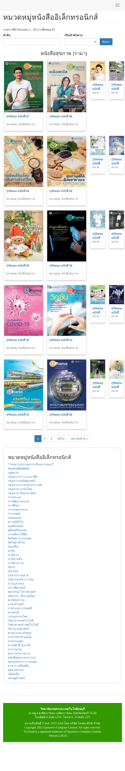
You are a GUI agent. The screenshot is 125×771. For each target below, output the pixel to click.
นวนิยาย (13, 554)
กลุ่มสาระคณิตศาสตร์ (21, 480)
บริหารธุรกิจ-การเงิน (21, 579)
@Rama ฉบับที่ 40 (116, 163)
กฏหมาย (13, 472)
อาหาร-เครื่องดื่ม (18, 665)
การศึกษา (14, 505)
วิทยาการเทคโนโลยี (20, 620)
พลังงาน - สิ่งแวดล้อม (21, 596)
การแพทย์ (14, 513)
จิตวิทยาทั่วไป (16, 542)
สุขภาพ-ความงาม (19, 653)
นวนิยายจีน (15, 559)
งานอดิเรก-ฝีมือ (17, 534)
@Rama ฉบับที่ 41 (97, 163)
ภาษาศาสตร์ (16, 604)
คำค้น (6, 35)
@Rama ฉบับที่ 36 (116, 238)
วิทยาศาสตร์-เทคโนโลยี (23, 624)
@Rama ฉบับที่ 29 (97, 387)
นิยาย (11, 567)
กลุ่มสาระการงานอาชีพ (22, 476)
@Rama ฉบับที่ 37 (97, 238)
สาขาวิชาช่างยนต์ (19, 637)
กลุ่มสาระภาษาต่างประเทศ (25, 485)
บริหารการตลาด (18, 575)
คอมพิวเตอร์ (15, 526)
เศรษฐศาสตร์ (16, 678)
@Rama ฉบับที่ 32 (116, 312)
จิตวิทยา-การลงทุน (19, 538)
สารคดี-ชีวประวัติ (19, 645)
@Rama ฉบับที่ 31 (17, 414)
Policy (72, 735)
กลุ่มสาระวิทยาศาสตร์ (22, 493)
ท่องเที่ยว (13, 546)
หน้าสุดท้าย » (79, 438)
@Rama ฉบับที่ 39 (17, 265)
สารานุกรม (15, 649)
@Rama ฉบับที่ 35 (17, 340)
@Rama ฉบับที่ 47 (17, 116)
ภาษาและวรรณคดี (20, 608)
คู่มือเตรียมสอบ (17, 530)
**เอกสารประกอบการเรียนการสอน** (31, 464)
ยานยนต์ (13, 612)
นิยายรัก (13, 571)
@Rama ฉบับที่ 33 (97, 312)
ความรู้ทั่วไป (15, 522)
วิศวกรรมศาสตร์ (18, 628)
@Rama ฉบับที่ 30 (60, 414)
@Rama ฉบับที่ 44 (116, 89)
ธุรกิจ (11, 550)
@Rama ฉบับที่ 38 (60, 265)
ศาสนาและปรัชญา (20, 633)
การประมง (14, 497)
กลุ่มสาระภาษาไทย (20, 489)
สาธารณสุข (15, 641)
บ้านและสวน (16, 583)
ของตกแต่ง (15, 517)
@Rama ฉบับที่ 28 (116, 387)
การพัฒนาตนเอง (18, 501)
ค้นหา (106, 41)
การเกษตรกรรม (18, 509)
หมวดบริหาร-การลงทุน (22, 661)
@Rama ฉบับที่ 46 (60, 116)
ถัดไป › (61, 438)
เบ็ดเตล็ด (13, 674)
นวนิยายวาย (16, 563)
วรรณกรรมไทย (17, 616)
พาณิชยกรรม (16, 600)
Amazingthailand (18, 468)
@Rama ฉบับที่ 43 (17, 191)
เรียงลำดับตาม (73, 35)
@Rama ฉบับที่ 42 (60, 191)
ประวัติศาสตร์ (16, 587)
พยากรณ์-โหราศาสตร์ (22, 591)
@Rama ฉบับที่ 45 (97, 89)
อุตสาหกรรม (16, 670)
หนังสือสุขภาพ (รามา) (22, 657)
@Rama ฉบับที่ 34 (60, 340)
